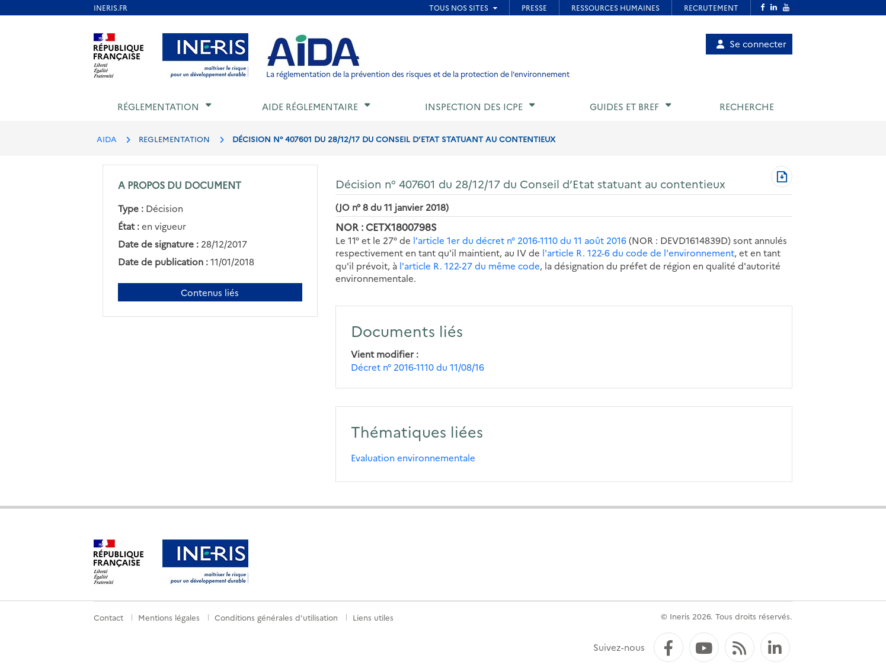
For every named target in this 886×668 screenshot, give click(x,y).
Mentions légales (169, 617)
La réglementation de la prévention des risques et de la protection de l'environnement (418, 74)
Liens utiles (373, 617)
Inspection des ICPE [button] (474, 106)
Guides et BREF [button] (624, 106)
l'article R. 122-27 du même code (469, 265)
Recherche (746, 106)
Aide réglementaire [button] (310, 106)
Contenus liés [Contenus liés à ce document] (210, 292)
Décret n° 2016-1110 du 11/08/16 (417, 367)
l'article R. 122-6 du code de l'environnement (638, 252)
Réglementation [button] (158, 106)
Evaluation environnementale (413, 457)
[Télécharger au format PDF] (781, 178)
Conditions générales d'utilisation (276, 617)
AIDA (107, 138)
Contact (108, 617)
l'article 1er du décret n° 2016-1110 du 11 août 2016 (519, 240)
